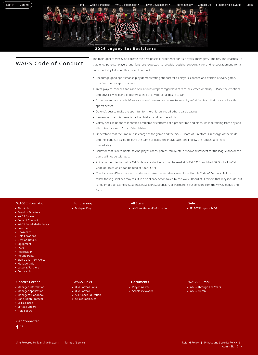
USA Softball (82, 291)
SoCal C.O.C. (193, 162)
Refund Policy (26, 255)
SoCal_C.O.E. (149, 168)
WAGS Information (127, 4)
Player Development (157, 4)
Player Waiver (140, 287)
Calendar (23, 228)
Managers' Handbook (31, 295)
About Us (23, 208)
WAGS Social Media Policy (33, 224)
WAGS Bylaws (26, 216)
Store (249, 4)
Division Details (27, 240)
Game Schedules (100, 4)
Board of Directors (29, 212)
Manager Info (26, 263)
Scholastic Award (142, 291)
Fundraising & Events (228, 4)
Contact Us (204, 4)
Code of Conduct (28, 220)
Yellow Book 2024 (86, 299)
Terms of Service (75, 342)
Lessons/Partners (28, 267)
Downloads (24, 232)
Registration (25, 252)
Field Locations (27, 236)
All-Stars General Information (150, 208)
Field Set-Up (25, 310)
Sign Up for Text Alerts (31, 259)
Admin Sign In (232, 346)
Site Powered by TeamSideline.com (37, 342)
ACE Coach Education (88, 295)
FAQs (21, 248)
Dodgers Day (83, 208)
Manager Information (31, 287)
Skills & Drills (25, 303)
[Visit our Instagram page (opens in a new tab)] (22, 327)
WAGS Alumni (198, 291)
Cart (24, 4)
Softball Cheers (27, 307)
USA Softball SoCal (86, 287)
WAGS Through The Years (205, 287)
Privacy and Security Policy (220, 342)
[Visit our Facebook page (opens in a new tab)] (18, 327)
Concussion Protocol (30, 299)
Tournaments (184, 4)
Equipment (24, 244)
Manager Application (30, 291)
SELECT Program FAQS (203, 208)
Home (81, 4)
